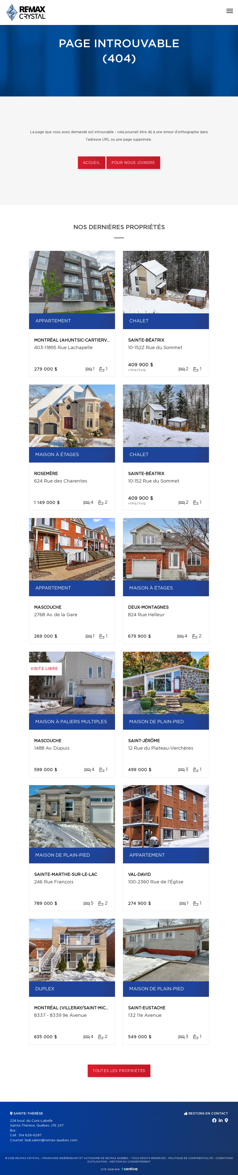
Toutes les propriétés (119, 1071)
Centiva (130, 1169)
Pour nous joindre (133, 163)
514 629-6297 (30, 1135)
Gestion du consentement (130, 1162)
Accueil (91, 163)
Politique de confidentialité (190, 1158)
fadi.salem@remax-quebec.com (51, 1140)
